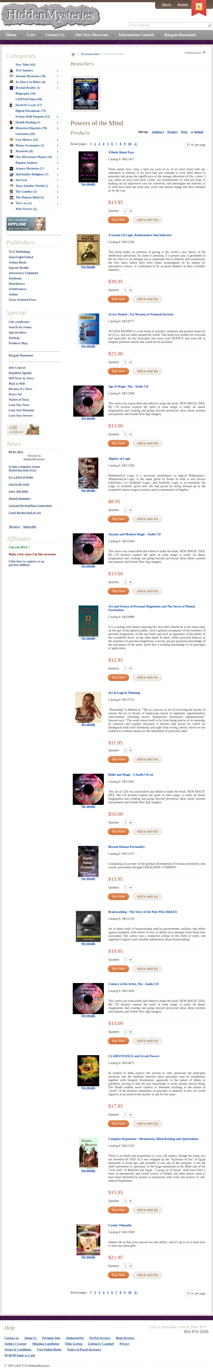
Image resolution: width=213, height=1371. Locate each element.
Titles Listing (74, 1343)
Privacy (125, 1343)
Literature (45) (25, 134)
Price (184, 132)
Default (198, 132)
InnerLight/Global (21, 257)
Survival (18, 180)
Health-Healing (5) (25, 122)
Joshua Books (18, 262)
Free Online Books (49, 1349)
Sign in (166, 4)
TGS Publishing (19, 251)
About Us (30, 1338)
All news (14, 526)
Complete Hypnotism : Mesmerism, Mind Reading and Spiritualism (153, 1139)
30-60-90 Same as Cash (19, 1355)
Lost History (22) (24, 139)
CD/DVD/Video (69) (29, 99)
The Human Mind (90, 53)
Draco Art (15, 394)
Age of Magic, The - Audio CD (128, 386)
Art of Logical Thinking (124, 692)
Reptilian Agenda (20, 373)
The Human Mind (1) (27, 197)
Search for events (20, 327)
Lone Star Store (19, 405)
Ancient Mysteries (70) (27, 76)
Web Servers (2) (26, 209)
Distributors (17, 283)
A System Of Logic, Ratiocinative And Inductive (140, 235)
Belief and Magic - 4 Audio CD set (130, 774)
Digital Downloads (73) (31, 111)
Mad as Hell (17, 383)
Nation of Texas (19, 399)
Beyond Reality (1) (25, 88)
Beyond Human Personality (126, 847)
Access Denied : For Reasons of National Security (141, 314)
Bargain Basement (21, 355)
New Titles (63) (26, 64)
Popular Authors (27, 162)
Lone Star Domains (21, 410)
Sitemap (14, 338)
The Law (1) (21, 203)
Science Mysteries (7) (26, 168)
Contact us (11, 1338)
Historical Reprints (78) (28, 128)
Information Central (136, 35)
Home (11, 35)
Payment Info (51, 1338)
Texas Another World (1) (29, 186)
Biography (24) (26, 93)
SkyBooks (15, 278)
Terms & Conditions (18, 1349)
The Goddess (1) (23, 192)
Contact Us (55, 35)
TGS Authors (21, 70)
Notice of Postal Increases (84, 1349)
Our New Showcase (91, 35)
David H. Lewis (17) (26, 105)
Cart (31, 35)
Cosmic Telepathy (120, 1225)
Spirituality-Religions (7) (29, 174)
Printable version (193, 52)
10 (129, 144)
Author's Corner (15, 1343)
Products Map (18, 343)
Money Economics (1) (27, 145)
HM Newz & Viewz (21, 378)
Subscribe (29, 526)
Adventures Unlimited (23, 273)
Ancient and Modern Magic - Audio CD (134, 534)
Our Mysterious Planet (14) (31, 157)
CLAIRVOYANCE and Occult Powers (133, 1056)
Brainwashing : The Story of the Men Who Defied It (142, 912)
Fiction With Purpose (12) (33, 116)
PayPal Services (99, 1338)
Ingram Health (18, 267)
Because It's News (20, 389)
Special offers (17, 332)
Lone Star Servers (21, 415)
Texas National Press (22, 299)
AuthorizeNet (75, 1338)
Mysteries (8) (21, 151)
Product (173, 132)
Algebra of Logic (119, 458)
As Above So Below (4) (27, 82)
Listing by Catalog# (101, 1343)
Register (183, 4)
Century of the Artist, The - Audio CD (133, 984)
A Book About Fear (121, 152)
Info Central (17, 367)
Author (13, 294)
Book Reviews (125, 1338)
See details (88, 184)
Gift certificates (19, 322)
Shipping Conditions (45, 1343)
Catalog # (158, 132)
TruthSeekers (18, 289)
